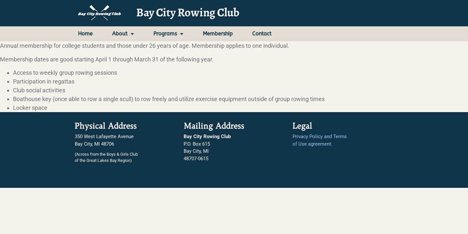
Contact (261, 34)
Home (85, 34)
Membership (218, 34)
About (123, 34)
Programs (168, 34)
